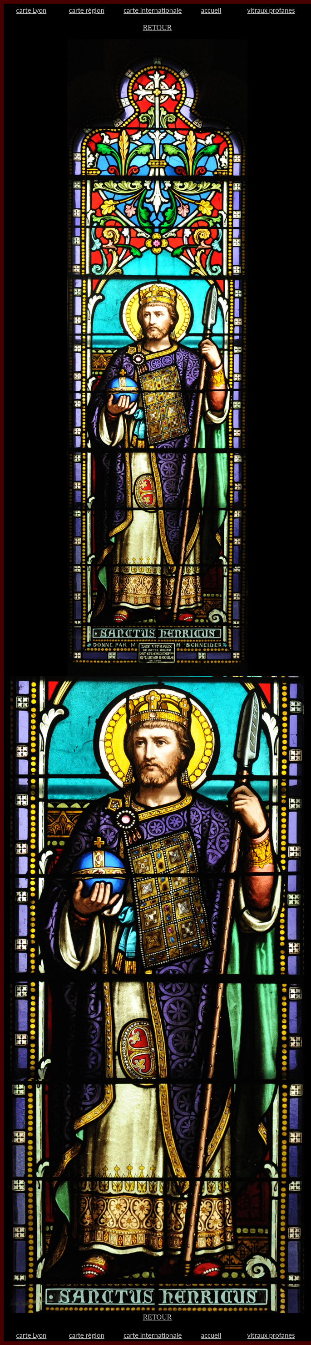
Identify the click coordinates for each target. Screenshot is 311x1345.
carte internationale (152, 10)
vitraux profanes (271, 10)
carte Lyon (31, 10)
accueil (211, 10)
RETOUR (157, 27)
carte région (86, 10)
